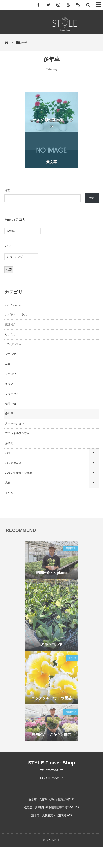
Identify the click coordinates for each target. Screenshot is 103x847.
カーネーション (14, 423)
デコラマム (12, 354)
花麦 (8, 364)
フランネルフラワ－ (17, 433)
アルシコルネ (51, 646)
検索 (7, 190)
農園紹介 (10, 324)
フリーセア (12, 393)
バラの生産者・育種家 (18, 473)
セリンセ (10, 403)
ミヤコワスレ (13, 373)
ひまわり (10, 334)
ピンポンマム (13, 344)
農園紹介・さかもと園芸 (51, 736)
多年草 (9, 413)
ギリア (9, 383)
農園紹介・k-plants (51, 574)
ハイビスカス (13, 304)
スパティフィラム (16, 314)
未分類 (9, 492)
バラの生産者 (13, 463)
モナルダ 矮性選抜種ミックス (51, 123)
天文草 (51, 162)
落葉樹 (9, 443)
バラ (8, 453)
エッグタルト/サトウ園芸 (51, 700)
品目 (8, 482)
